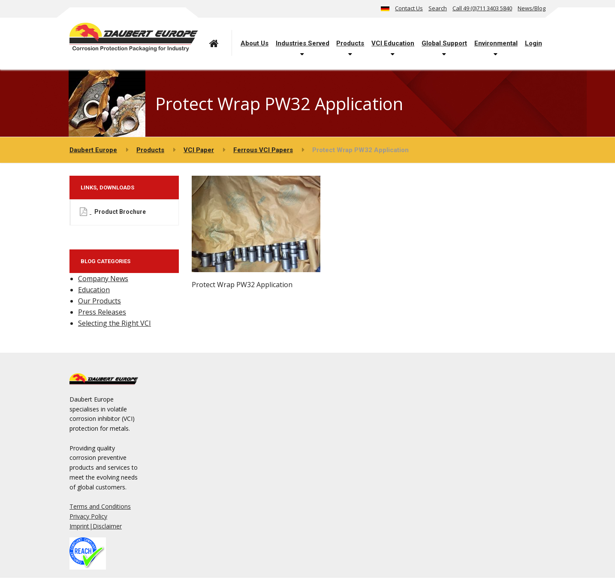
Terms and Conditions (100, 506)
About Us (254, 43)
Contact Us (409, 8)
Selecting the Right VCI (114, 323)
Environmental (496, 43)
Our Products (99, 301)
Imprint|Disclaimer (95, 526)
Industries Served (302, 43)
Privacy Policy (88, 516)
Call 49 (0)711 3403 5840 (482, 8)
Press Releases (102, 312)
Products (350, 43)
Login (533, 43)
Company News (103, 278)
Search (437, 8)
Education (94, 289)
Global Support (444, 43)
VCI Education (392, 43)
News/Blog (532, 8)
